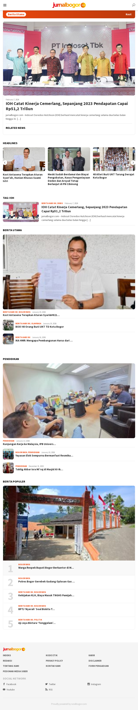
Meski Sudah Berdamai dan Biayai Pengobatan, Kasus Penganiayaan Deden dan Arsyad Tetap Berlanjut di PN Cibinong (69, 179)
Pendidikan (8, 441)
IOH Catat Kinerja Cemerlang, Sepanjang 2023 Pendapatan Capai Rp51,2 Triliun (67, 106)
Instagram (94, 684)
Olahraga (36, 323)
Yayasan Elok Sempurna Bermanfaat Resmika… (44, 455)
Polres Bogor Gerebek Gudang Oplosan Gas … (46, 581)
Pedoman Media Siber (15, 671)
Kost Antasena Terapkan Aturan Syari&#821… (31, 315)
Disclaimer (95, 660)
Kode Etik (52, 655)
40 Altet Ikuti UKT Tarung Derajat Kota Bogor (113, 176)
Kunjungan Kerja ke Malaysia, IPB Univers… (29, 444)
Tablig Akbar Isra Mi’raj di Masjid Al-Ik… (39, 469)
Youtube (9, 689)
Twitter (50, 684)
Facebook (9, 684)
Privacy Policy (54, 660)
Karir (92, 655)
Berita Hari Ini (49, 203)
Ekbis (60, 203)
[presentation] (5, 162)
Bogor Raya (24, 312)
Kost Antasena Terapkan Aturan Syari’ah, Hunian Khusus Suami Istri (23, 178)
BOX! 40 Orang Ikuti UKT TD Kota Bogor (39, 326)
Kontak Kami (53, 665)
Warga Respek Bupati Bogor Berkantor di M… (46, 567)
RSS (48, 689)
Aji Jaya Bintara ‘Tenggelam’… (37, 623)
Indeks (7, 655)
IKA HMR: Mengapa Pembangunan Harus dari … (44, 340)
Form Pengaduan (99, 665)
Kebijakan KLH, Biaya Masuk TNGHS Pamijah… (46, 595)
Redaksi (7, 660)
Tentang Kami (11, 665)
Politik (38, 619)
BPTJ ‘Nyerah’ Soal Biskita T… (36, 609)
